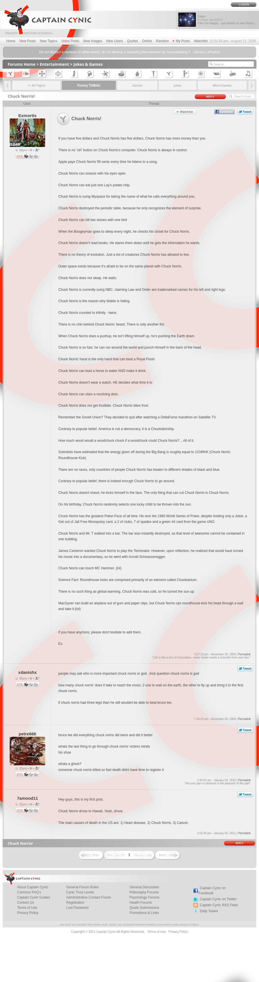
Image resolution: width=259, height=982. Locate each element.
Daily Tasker (209, 911)
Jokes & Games (88, 64)
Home (10, 41)
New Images (92, 41)
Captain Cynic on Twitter (218, 899)
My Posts (181, 41)
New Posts (27, 41)
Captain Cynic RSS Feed (219, 905)
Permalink (244, 654)
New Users (114, 41)
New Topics (48, 41)
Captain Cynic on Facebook (212, 890)
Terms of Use (156, 931)
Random (162, 41)
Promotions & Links (144, 913)
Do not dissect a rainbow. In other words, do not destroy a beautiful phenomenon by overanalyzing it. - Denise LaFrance (129, 52)
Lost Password (77, 908)
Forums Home (22, 64)
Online (147, 41)
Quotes (132, 41)
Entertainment (54, 64)
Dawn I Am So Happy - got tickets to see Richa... (227, 20)
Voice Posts (70, 41)
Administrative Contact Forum (88, 897)
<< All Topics (36, 85)
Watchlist (201, 41)
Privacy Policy (27, 913)
